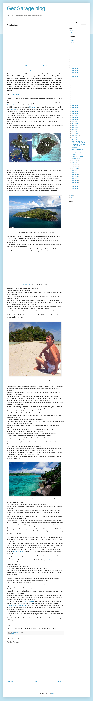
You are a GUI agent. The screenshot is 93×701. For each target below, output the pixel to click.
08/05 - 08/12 (75, 111)
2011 (72, 195)
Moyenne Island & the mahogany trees (30, 65)
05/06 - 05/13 (75, 137)
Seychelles (13, 109)
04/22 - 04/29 (75, 160)
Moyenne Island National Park (17, 605)
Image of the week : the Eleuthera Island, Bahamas (78, 142)
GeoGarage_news (74, 30)
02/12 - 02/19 (75, 180)
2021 (72, 49)
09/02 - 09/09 (75, 103)
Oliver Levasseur (18, 551)
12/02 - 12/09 (75, 77)
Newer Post (10, 681)
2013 (72, 65)
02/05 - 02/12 (75, 182)
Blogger (52, 693)
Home (35, 681)
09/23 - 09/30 (75, 97)
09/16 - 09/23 (75, 99)
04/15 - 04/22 (75, 162)
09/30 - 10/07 (75, 95)
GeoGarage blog (26, 8)
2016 (72, 59)
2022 (72, 47)
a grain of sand (33, 70)
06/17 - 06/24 (75, 125)
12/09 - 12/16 (75, 75)
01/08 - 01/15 (75, 191)
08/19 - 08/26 (75, 107)
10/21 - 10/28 (75, 89)
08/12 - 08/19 (75, 109)
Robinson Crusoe (28, 601)
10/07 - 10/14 (75, 93)
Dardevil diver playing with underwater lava (77, 150)
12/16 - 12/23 (75, 72)
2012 (72, 67)
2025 (72, 41)
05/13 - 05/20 (75, 135)
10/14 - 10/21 (75, 91)
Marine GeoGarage (42, 166)
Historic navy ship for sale (77, 156)
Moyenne (32, 107)
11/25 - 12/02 (75, 79)
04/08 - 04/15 (75, 164)
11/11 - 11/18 (75, 83)
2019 (72, 53)
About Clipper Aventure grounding (76, 153)
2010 (72, 197)
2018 (72, 55)
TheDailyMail (15, 94)
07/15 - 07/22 (75, 117)
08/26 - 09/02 (75, 105)
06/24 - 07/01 (75, 123)
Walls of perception (75, 158)
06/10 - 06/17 (75, 127)
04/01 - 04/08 (75, 166)
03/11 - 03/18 (75, 172)
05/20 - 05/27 (75, 133)
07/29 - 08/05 (75, 113)
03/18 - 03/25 (75, 170)
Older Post (60, 681)
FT (11, 628)
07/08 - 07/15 (75, 119)
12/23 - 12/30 (75, 70)
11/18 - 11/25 (75, 81)
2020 (72, 51)
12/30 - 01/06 (75, 69)
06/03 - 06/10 (75, 129)
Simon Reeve (26, 284)
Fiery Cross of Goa (55, 560)
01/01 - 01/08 (75, 193)
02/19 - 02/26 (75, 178)
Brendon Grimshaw (13, 105)
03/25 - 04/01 (75, 168)
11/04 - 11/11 (75, 85)
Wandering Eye (46, 65)
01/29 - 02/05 (75, 185)
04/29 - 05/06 (75, 139)
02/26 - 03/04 (75, 176)
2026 (72, 39)
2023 (72, 45)
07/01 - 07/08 (75, 121)
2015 (72, 61)
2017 (72, 57)
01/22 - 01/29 (75, 187)
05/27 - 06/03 (75, 131)
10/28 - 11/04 (75, 87)
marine (12, 633)
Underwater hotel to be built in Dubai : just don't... (78, 145)
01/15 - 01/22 (75, 189)
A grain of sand (74, 147)
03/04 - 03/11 (75, 174)
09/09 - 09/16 (75, 101)
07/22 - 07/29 (75, 115)
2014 (72, 63)
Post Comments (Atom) (18, 684)
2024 (72, 43)
